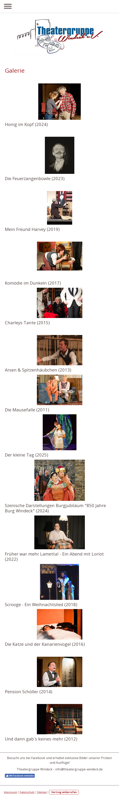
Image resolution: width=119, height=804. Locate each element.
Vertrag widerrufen (64, 792)
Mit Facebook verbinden (20, 775)
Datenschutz (27, 792)
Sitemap (42, 792)
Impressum (10, 792)
